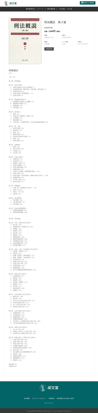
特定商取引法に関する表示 (65, 398)
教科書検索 (51, 9)
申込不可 (49, 49)
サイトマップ (49, 403)
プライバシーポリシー (39, 398)
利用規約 (51, 398)
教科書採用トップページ (35, 9)
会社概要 (27, 398)
